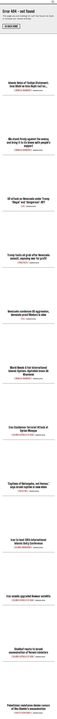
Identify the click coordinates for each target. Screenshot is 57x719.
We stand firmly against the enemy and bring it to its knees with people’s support (28, 142)
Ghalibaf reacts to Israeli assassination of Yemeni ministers (28, 650)
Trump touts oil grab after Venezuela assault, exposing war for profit (28, 256)
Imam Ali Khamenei (23, 90)
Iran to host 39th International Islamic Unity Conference (28, 541)
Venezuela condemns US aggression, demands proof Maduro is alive (28, 313)
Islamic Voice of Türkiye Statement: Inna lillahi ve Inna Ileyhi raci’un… (28, 84)
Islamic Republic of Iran (23, 435)
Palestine (23, 491)
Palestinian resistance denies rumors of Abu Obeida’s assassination (28, 707)
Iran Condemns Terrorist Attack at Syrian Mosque (28, 429)
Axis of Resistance (23, 713)
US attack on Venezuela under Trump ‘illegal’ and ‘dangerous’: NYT (28, 200)
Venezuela (23, 263)
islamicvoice (38, 90)
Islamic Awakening (23, 547)
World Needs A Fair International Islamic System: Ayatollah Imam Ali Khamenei (28, 371)
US (23, 206)
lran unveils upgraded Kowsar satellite (28, 596)
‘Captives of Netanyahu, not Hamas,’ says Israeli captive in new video (28, 485)
